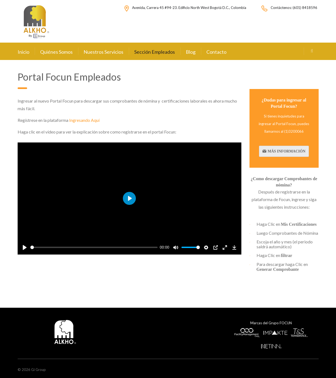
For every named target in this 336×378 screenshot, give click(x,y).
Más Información (284, 151)
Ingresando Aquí (84, 120)
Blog (191, 52)
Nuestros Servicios (103, 52)
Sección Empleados (154, 52)
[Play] (24, 247)
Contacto (216, 52)
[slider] (94, 247)
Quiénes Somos (56, 52)
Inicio (23, 52)
